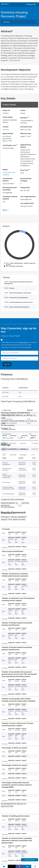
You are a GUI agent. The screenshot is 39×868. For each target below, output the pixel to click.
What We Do (5, 4)
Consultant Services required (10, 198)
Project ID (6, 110)
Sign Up (7, 364)
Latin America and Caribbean (9, 173)
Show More (14, 60)
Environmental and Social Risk (10, 189)
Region (5, 169)
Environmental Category (25, 180)
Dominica (6, 130)
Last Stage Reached (27, 196)
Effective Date (25, 133)
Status (22, 110)
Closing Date (25, 187)
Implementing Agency (25, 146)
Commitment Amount (8, 180)
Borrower (24, 117)
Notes (5, 210)
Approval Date (8, 133)
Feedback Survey (30, 860)
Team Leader (8, 117)
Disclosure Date (26, 127)
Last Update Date (27, 203)
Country (5, 127)
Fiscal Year (24, 170)
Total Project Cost (10, 145)
